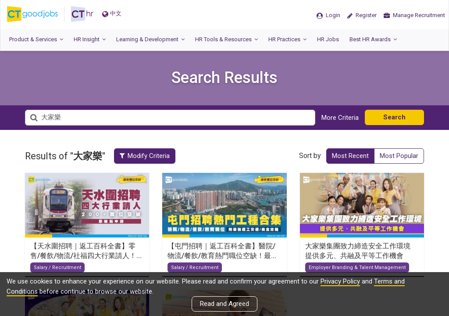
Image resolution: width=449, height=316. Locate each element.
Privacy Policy (340, 281)
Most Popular (399, 156)
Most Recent (350, 156)
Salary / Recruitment (57, 267)
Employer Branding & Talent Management (357, 267)
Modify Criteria (146, 156)
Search (394, 117)
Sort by (310, 155)
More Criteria (340, 118)
